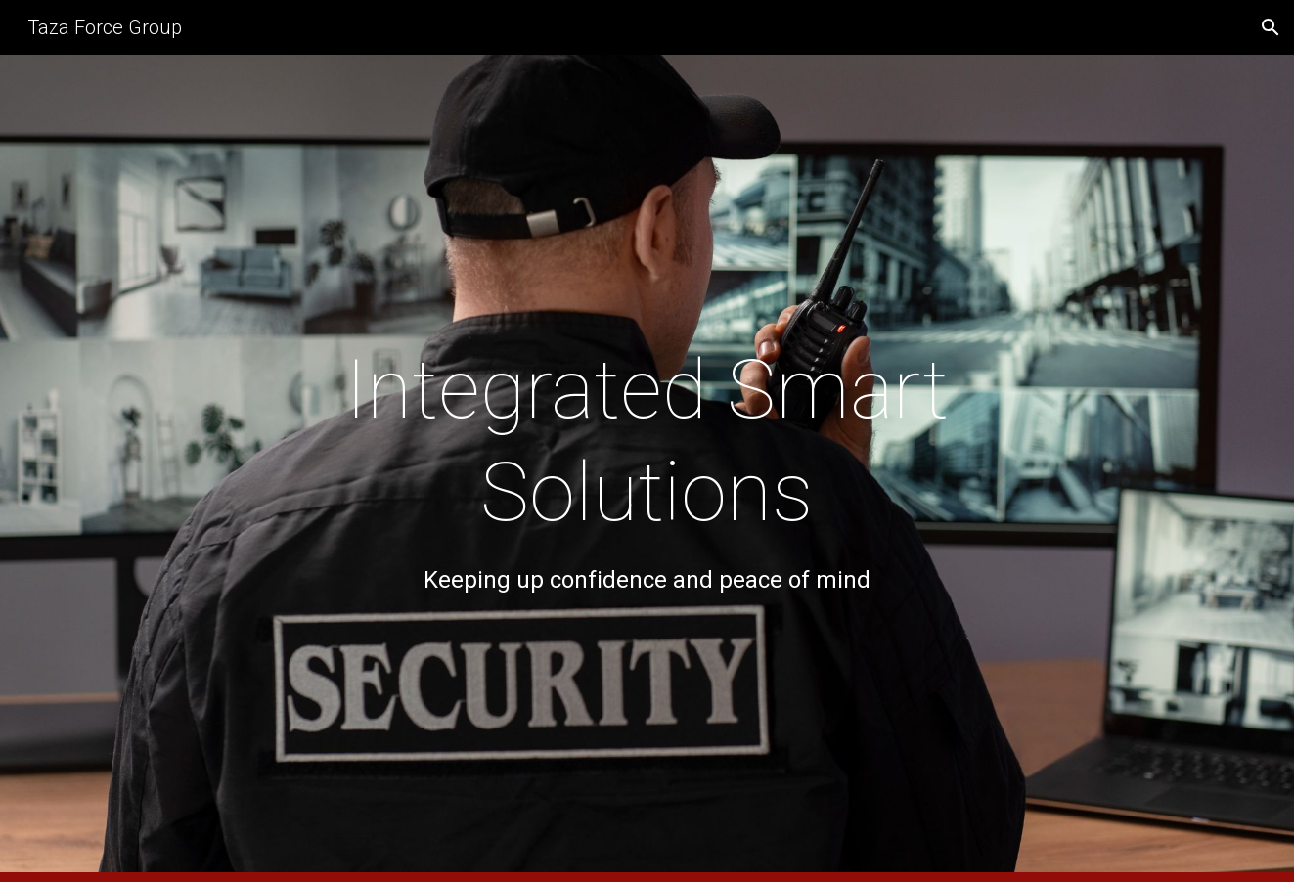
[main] (647, 468)
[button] (1270, 27)
